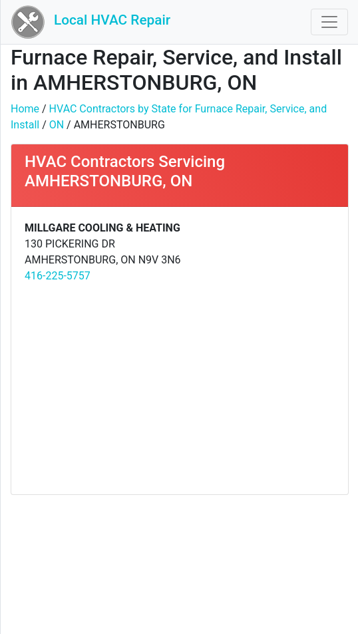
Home (25, 108)
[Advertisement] (179, 388)
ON (56, 124)
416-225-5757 (57, 275)
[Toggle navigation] (329, 22)
